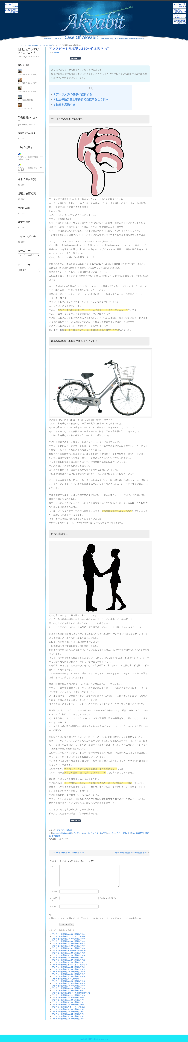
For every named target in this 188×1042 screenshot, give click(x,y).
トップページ (22, 45)
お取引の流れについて (180, 9)
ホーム (11, 3)
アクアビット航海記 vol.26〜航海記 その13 (68, 986)
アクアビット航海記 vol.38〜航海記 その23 (68, 958)
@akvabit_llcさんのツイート (28, 57)
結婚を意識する (64, 104)
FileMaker (64, 833)
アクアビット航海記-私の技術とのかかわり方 (69, 951)
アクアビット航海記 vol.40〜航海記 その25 (68, 953)
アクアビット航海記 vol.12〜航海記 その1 (68, 1019)
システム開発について (11, 9)
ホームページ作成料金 (180, 3)
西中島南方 (56, 836)
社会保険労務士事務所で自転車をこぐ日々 (81, 99)
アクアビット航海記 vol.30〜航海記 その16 (68, 976)
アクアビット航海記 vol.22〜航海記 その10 (68, 995)
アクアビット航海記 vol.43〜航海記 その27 (68, 946)
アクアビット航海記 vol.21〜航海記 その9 (68, 998)
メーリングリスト (115, 833)
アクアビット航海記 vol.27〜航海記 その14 (68, 983)
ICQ (70, 833)
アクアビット (78, 833)
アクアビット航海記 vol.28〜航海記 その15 (68, 981)
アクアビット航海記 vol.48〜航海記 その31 (68, 934)
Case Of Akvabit (33, 45)
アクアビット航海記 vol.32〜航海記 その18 (68, 972)
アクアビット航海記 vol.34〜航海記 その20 (68, 967)
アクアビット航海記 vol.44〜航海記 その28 (68, 943)
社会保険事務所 (138, 833)
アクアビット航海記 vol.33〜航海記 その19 (68, 969)
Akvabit (56, 833)
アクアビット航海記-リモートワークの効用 (68, 1007)
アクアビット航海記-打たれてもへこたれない (69, 965)
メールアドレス (53, 899)
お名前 (54, 891)
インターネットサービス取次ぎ (180, 14)
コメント (53, 867)
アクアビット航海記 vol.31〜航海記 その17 (68, 974)
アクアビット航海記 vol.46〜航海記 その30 (68, 939)
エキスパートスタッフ (92, 833)
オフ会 (104, 833)
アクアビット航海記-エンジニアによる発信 (68, 936)
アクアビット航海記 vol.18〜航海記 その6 (68, 853)
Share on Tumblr (75, 58)
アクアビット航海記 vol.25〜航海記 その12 (68, 988)
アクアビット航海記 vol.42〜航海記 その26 (68, 948)
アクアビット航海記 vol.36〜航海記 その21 (68, 962)
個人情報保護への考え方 (180, 19)
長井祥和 (56, 52)
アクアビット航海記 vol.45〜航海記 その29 (68, 941)
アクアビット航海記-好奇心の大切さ (66, 979)
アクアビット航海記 (46, 45)
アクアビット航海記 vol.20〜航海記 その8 (130, 853)
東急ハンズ (127, 833)
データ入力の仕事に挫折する (73, 94)
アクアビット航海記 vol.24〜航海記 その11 (68, 990)
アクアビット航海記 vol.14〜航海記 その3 (68, 1014)
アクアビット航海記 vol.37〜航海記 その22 (68, 960)
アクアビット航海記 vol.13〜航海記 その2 (68, 1016)
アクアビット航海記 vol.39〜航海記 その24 (68, 955)
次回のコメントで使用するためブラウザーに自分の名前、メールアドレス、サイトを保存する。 (96, 918)
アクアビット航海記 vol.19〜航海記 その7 (68, 1002)
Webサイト (53, 907)
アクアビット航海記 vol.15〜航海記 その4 (68, 1012)
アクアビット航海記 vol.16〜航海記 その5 (68, 1009)
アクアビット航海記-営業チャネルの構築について (71, 993)
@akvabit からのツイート (27, 125)
